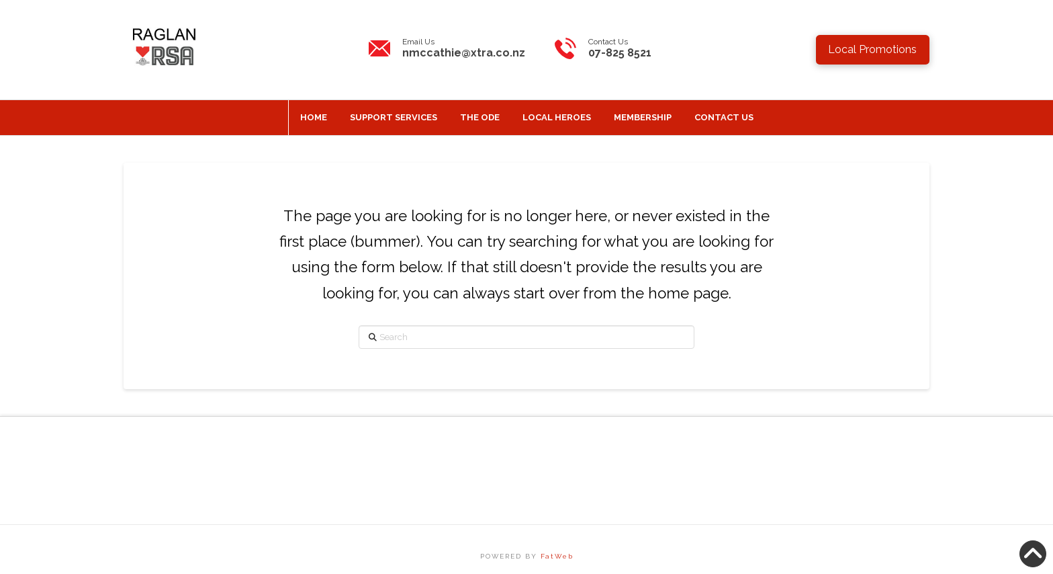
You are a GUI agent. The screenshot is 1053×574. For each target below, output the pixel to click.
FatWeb (557, 556)
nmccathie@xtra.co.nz (463, 52)
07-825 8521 (619, 52)
